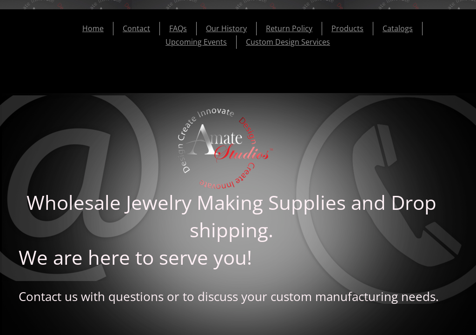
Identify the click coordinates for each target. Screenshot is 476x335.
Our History (226, 28)
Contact (136, 28)
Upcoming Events (196, 42)
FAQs (178, 28)
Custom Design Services (288, 42)
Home (93, 28)
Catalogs (398, 28)
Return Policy (289, 28)
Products (347, 28)
